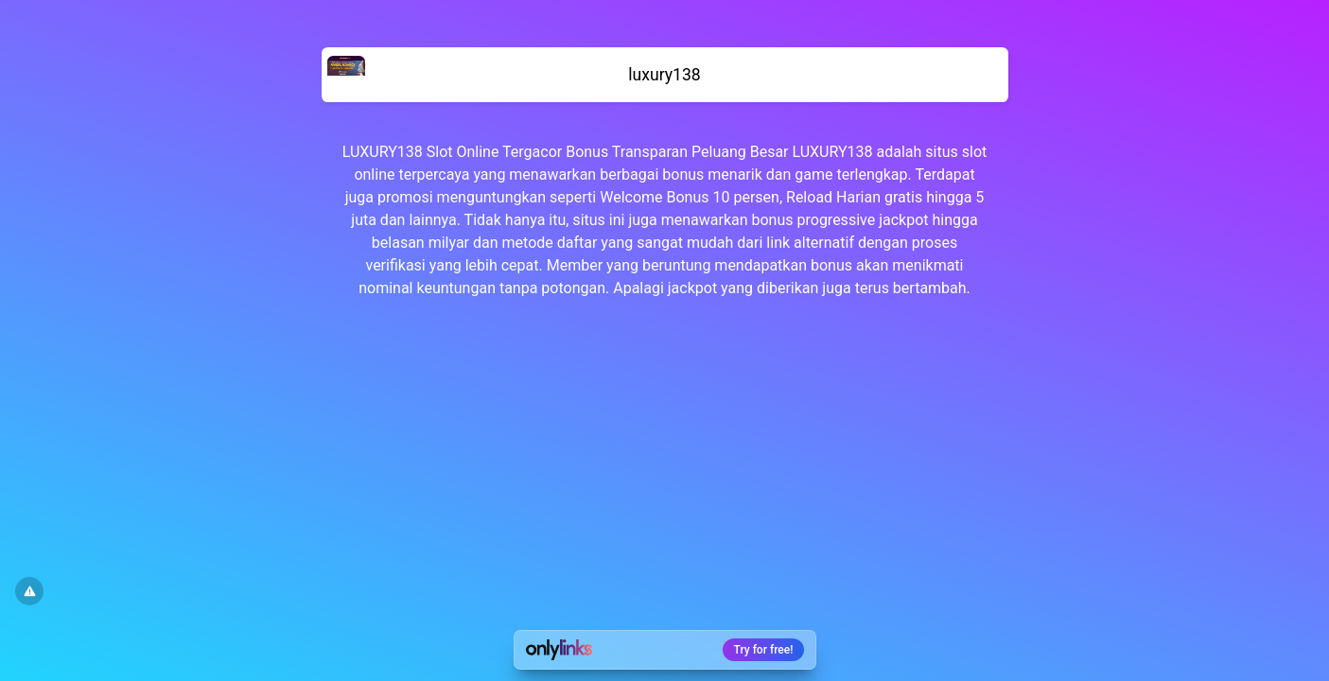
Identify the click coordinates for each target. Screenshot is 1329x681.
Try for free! (764, 649)
